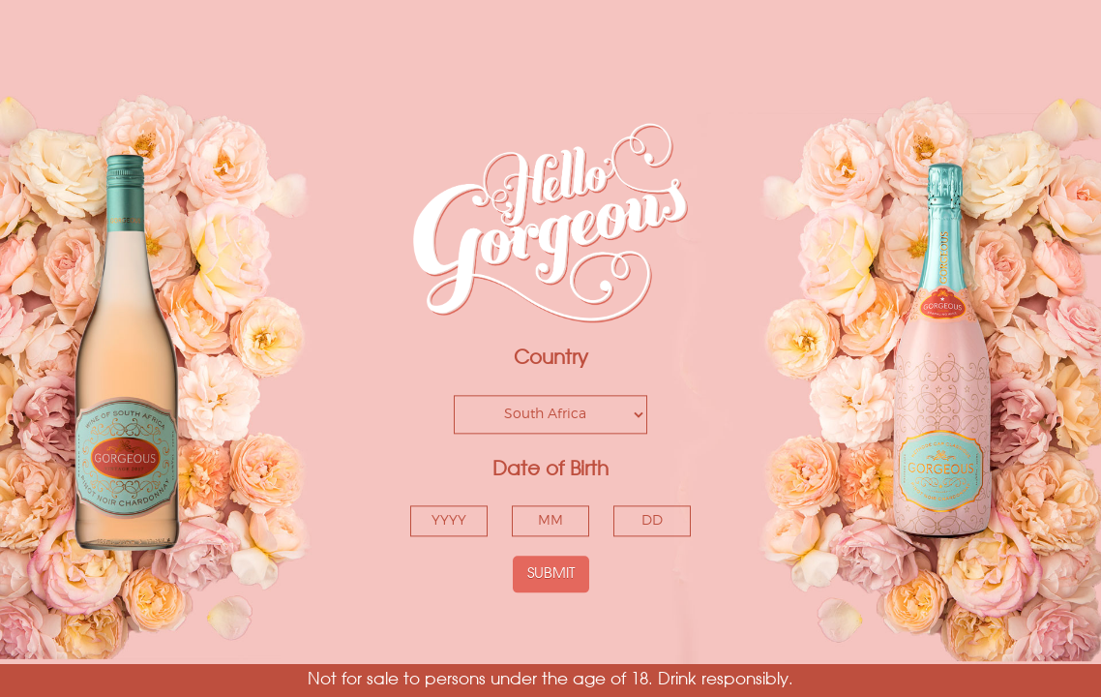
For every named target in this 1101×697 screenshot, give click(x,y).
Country (551, 359)
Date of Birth (550, 469)
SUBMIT (551, 573)
